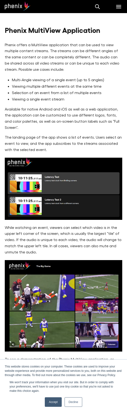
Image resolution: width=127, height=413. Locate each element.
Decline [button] (73, 402)
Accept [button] (53, 402)
